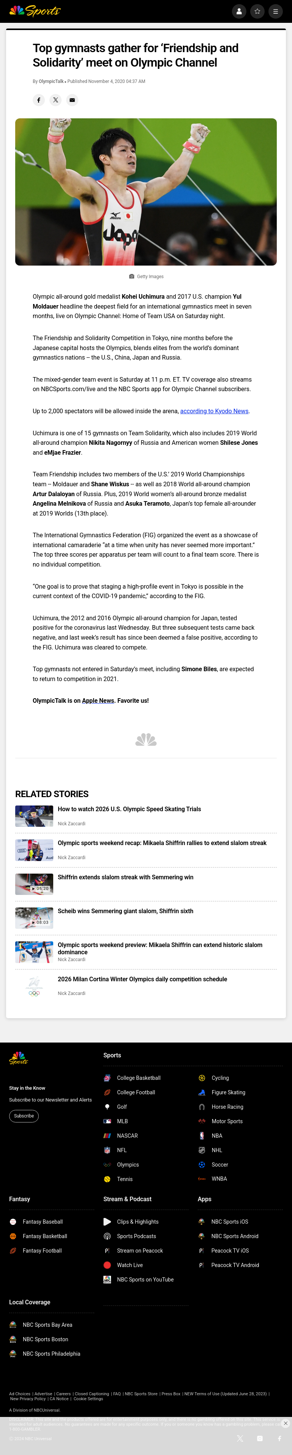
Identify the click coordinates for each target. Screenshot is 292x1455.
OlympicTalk (51, 81)
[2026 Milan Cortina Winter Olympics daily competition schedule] (34, 986)
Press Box (171, 1393)
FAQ (117, 1393)
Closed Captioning (92, 1393)
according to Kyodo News (214, 411)
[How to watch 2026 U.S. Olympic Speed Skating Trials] (34, 816)
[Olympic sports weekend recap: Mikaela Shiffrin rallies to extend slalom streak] (34, 850)
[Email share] (72, 100)
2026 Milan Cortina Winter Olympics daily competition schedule (142, 979)
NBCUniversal (47, 1410)
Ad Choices (19, 1393)
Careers (63, 1393)
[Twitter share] (55, 100)
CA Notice (59, 1398)
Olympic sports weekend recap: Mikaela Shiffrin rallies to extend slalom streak (162, 843)
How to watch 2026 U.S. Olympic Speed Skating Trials (129, 809)
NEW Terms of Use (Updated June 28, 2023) (225, 1393)
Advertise (43, 1393)
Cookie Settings (88, 1398)
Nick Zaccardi (72, 823)
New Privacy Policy (28, 1398)
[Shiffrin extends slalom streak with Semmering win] (34, 884)
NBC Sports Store (141, 1393)
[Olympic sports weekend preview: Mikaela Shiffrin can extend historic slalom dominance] (34, 952)
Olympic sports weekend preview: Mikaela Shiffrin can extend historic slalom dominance (160, 948)
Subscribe (24, 1116)
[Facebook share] (39, 100)
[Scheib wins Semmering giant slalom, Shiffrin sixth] (34, 918)
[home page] (35, 11)
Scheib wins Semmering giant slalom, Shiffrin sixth (125, 911)
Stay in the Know (27, 1088)
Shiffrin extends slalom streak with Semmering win (126, 877)
